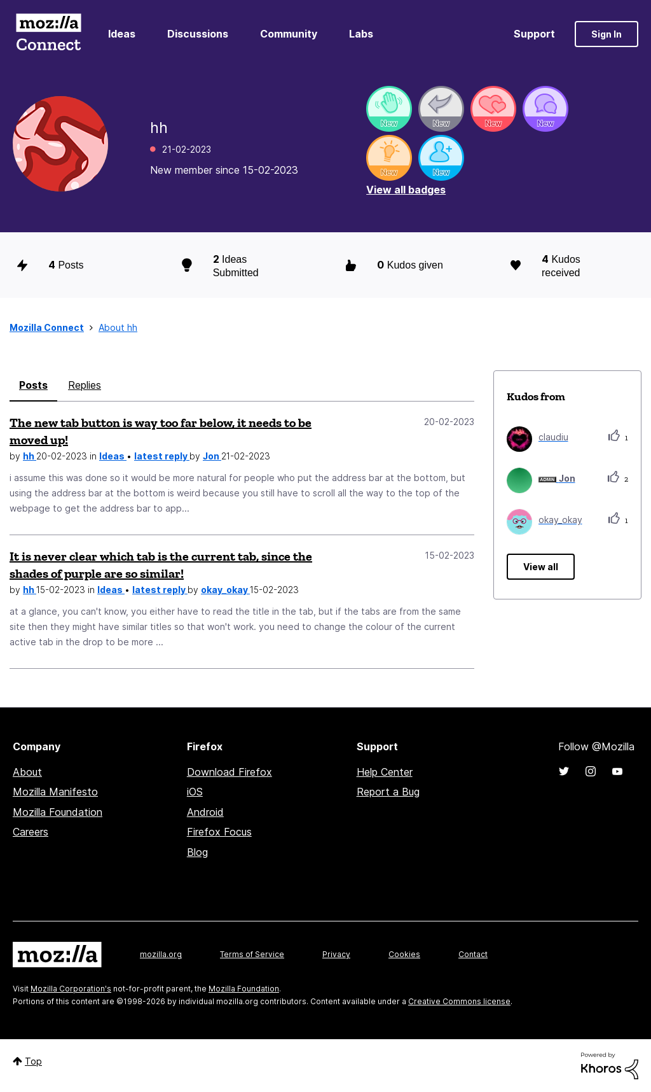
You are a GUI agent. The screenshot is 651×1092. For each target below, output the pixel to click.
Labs (361, 33)
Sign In (606, 34)
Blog (197, 852)
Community (288, 33)
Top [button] (33, 1061)
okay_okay (225, 589)
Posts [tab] (33, 385)
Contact (473, 954)
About (27, 772)
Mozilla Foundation (57, 812)
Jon (212, 456)
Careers (30, 831)
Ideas (121, 33)
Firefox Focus (219, 831)
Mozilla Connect (48, 34)
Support (534, 33)
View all (540, 566)
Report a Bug (388, 791)
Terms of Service (252, 954)
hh (29, 456)
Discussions (197, 33)
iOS (195, 791)
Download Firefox (229, 772)
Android (205, 812)
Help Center (385, 772)
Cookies (404, 954)
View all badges (406, 189)
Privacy (336, 954)
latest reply (161, 456)
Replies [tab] (84, 385)
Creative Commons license (459, 1001)
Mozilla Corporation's (71, 988)
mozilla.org (161, 954)
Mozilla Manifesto (55, 791)
